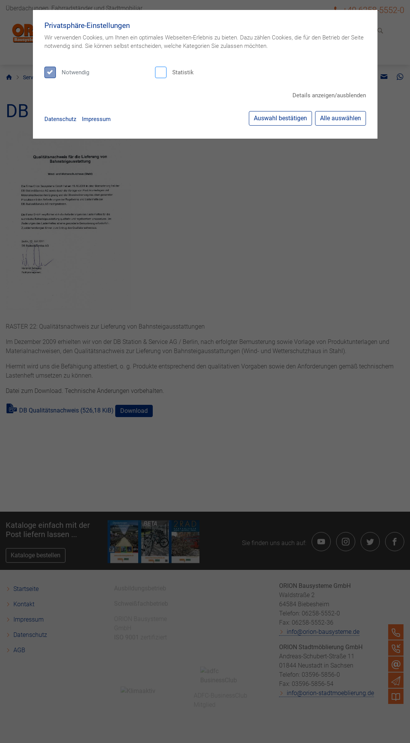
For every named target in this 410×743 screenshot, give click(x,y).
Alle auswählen (340, 118)
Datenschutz (60, 119)
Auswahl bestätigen (280, 118)
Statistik (183, 72)
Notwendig (75, 72)
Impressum (96, 119)
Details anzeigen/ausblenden (329, 95)
